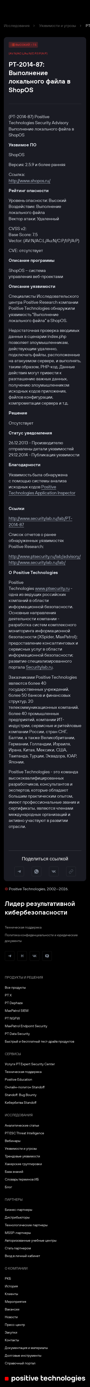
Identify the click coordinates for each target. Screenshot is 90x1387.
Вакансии (12, 1309)
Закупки (11, 1332)
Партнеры (14, 1199)
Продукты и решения (24, 977)
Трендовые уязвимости (22, 1156)
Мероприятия (15, 1301)
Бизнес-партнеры (18, 1209)
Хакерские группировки (23, 1164)
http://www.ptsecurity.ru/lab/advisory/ (45, 556)
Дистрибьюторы (17, 1217)
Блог (8, 1187)
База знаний (14, 1171)
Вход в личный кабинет (22, 1256)
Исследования (17, 25)
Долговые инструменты (23, 1355)
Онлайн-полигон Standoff (25, 1087)
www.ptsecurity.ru (52, 588)
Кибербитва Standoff (20, 1102)
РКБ (8, 1278)
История (11, 1286)
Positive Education (18, 1079)
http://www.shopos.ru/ (29, 180)
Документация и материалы (26, 1348)
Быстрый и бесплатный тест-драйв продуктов (39, 1041)
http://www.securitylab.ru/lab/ (37, 562)
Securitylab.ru (39, 667)
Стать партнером (18, 1248)
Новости (11, 1317)
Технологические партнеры (26, 1225)
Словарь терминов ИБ (22, 1179)
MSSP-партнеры (18, 1233)
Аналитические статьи (22, 1125)
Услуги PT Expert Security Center (30, 1064)
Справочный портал (20, 1363)
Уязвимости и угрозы (57, 25)
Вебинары (12, 1141)
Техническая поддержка (23, 927)
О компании (16, 1268)
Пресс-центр (15, 1324)
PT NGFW (12, 1018)
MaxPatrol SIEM (17, 1010)
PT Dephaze (14, 1003)
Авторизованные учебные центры (30, 1240)
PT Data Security (17, 1034)
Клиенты (11, 1294)
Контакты (12, 1340)
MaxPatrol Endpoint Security (26, 1026)
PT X (8, 995)
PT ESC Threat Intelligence (24, 1133)
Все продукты (15, 987)
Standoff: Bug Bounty (20, 1095)
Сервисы (13, 1054)
